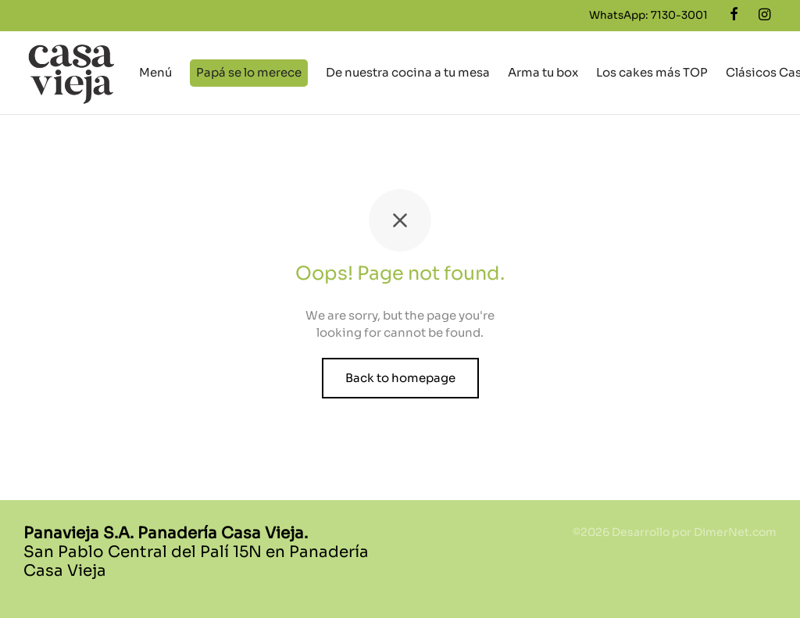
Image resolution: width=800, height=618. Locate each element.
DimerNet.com (735, 532)
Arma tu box (543, 72)
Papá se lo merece (249, 72)
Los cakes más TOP (652, 72)
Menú (155, 72)
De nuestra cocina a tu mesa (408, 72)
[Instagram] (764, 15)
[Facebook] (734, 15)
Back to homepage (400, 377)
